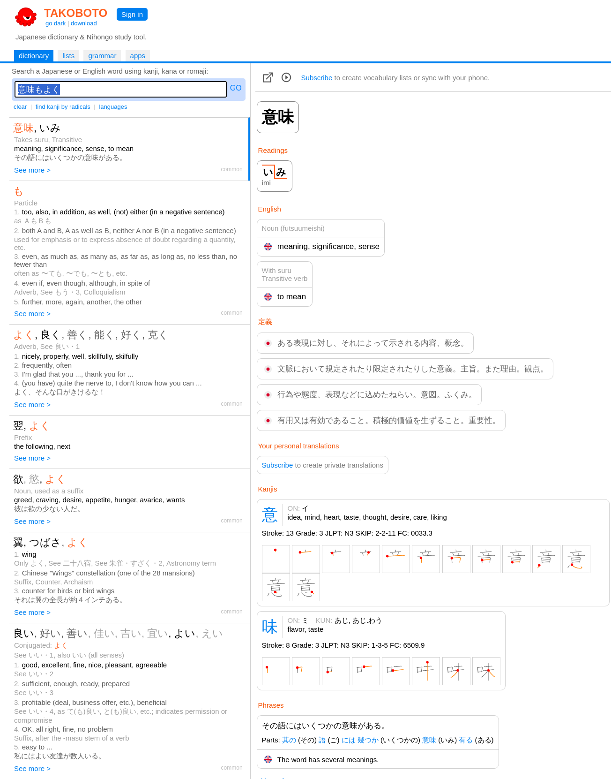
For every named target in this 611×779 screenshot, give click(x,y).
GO (236, 88)
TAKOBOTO (75, 13)
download (84, 23)
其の (289, 740)
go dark (55, 23)
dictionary (34, 56)
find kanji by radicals (63, 106)
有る (466, 740)
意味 (429, 740)
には (349, 740)
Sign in (132, 14)
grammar (102, 56)
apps (138, 56)
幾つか (368, 740)
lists (68, 56)
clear (20, 106)
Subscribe (317, 78)
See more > (32, 170)
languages (113, 106)
